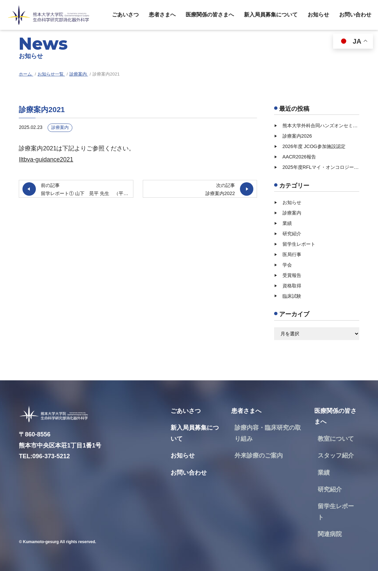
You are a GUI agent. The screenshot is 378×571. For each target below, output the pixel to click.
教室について (336, 438)
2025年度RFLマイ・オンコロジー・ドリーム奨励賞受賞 (320, 167)
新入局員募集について (271, 14)
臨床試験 (291, 296)
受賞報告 (291, 275)
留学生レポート (298, 244)
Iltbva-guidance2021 (46, 159)
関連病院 (330, 534)
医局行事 (291, 254)
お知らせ (318, 14)
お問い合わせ (355, 14)
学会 (287, 265)
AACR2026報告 (299, 156)
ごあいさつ (125, 14)
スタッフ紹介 (336, 455)
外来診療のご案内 (259, 455)
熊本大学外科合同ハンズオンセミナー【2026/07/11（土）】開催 (320, 125)
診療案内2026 (297, 136)
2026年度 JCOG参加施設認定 (313, 146)
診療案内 (60, 127)
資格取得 (291, 285)
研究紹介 (291, 233)
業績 (287, 223)
